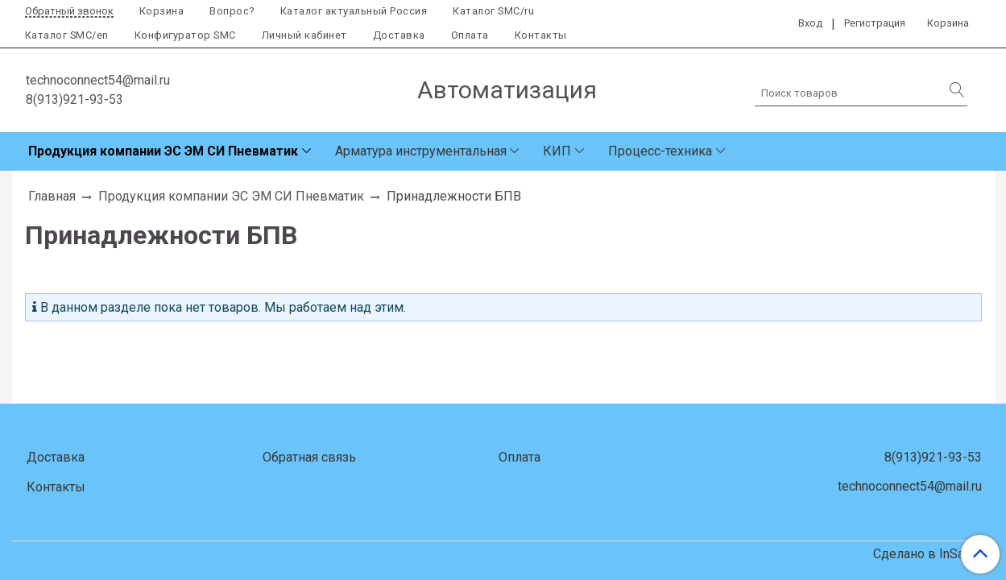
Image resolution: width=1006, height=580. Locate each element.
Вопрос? (232, 11)
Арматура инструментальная (421, 151)
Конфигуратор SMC (185, 35)
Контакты (541, 35)
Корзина (161, 11)
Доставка (399, 35)
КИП (557, 151)
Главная (52, 196)
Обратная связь (309, 457)
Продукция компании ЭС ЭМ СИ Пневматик (163, 151)
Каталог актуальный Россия (354, 11)
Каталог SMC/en (67, 35)
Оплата (470, 35)
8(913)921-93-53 (74, 99)
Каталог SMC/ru (493, 11)
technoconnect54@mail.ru (98, 80)
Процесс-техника (660, 151)
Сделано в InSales (927, 554)
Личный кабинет (304, 35)
